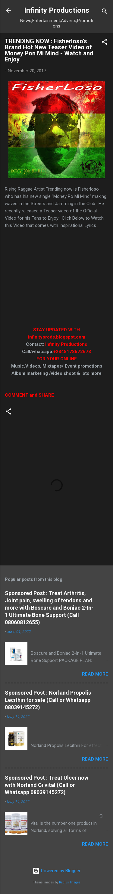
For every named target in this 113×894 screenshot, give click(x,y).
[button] (104, 42)
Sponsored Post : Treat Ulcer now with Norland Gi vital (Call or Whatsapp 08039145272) (46, 784)
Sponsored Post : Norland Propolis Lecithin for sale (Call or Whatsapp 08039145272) (48, 699)
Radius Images (69, 882)
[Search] (104, 12)
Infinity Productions (56, 10)
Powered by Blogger (56, 870)
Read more (95, 674)
